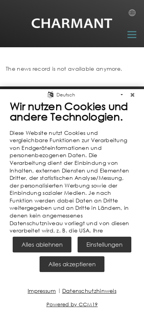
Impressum (42, 290)
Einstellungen (104, 244)
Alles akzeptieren (72, 264)
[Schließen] (132, 92)
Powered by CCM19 (72, 304)
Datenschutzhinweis (89, 290)
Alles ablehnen (42, 244)
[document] (72, 166)
